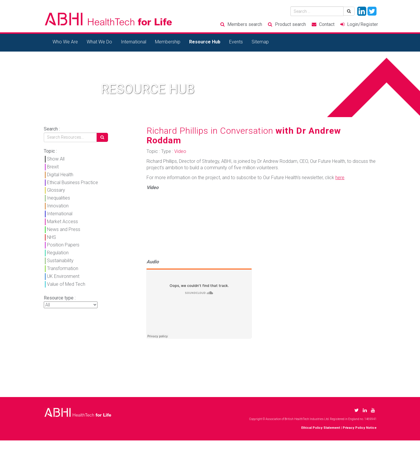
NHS (51, 237)
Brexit (53, 167)
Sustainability (60, 260)
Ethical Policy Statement (320, 428)
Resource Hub (204, 42)
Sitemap (260, 42)
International (133, 42)
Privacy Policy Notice (360, 428)
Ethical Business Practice (72, 182)
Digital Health (60, 174)
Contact (326, 24)
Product (290, 24)
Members (244, 24)
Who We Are (65, 42)
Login (362, 24)
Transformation (62, 268)
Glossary (56, 190)
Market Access (62, 221)
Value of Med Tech (66, 284)
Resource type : (60, 298)
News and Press (63, 229)
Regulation (58, 252)
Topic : (50, 151)
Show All (56, 159)
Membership (167, 42)
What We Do (99, 42)
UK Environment (63, 276)
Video (180, 151)
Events (236, 42)
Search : (52, 129)
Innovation (58, 206)
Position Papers (63, 245)
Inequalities (58, 198)
